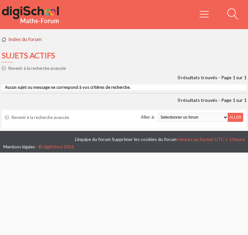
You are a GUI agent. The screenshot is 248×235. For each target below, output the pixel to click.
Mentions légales (19, 146)
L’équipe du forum (93, 139)
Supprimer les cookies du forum (144, 139)
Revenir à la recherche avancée (34, 68)
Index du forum (25, 39)
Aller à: (148, 117)
